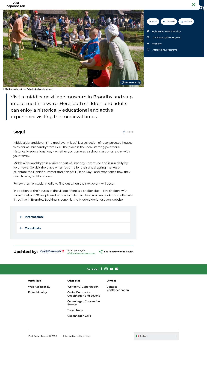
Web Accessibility (40, 306)
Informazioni (32, 232)
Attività (75, 10)
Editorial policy (38, 311)
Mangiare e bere (93, 10)
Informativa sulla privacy (78, 358)
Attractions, (159, 64)
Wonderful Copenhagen (83, 306)
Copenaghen (178, 3)
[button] (92, 269)
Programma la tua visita (122, 10)
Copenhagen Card (195, 3)
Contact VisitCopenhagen (118, 308)
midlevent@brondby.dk (166, 52)
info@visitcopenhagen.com (73, 270)
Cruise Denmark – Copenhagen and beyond (79, 315)
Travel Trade (76, 333)
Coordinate (30, 243)
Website (157, 58)
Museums (171, 64)
